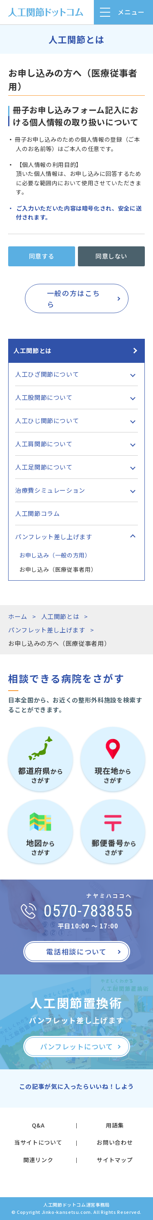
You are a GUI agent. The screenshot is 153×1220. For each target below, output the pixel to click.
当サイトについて (38, 1142)
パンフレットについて (76, 1046)
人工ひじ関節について (47, 420)
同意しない (111, 256)
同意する (42, 256)
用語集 (115, 1125)
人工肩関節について (44, 443)
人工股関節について (44, 397)
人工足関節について (44, 467)
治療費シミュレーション (50, 490)
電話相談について (76, 951)
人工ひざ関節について (47, 374)
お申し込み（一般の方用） (55, 555)
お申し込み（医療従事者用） (58, 569)
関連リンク (38, 1160)
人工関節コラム (37, 513)
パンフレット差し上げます (53, 536)
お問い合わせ (115, 1142)
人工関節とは (32, 350)
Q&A (38, 1125)
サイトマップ (115, 1160)
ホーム (17, 616)
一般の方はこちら (73, 298)
